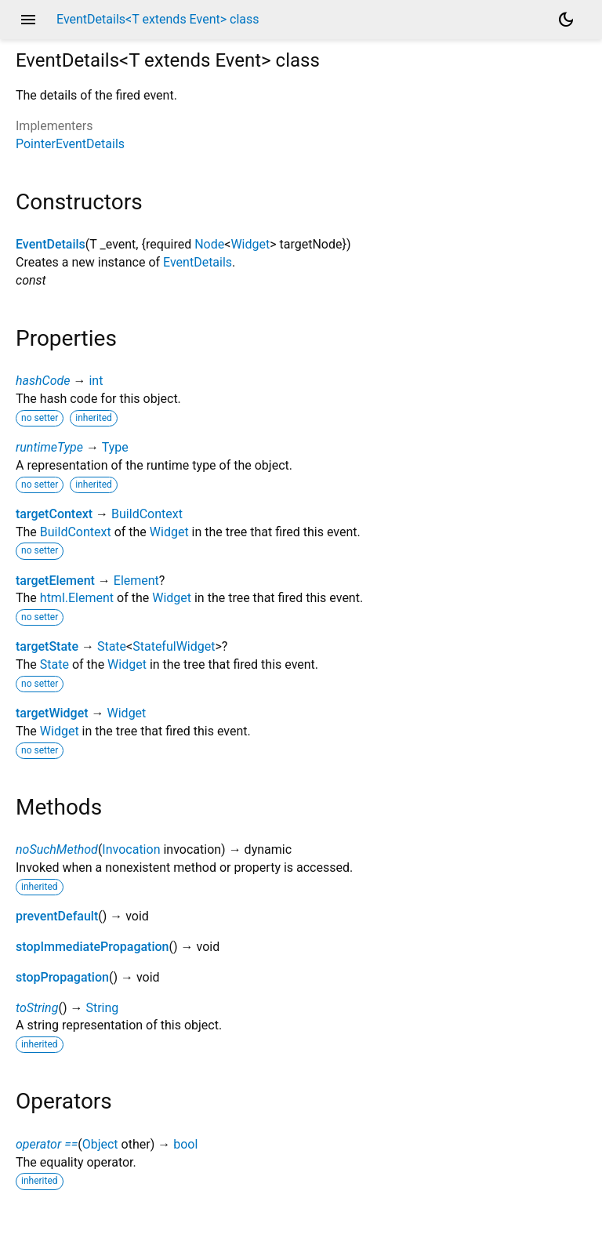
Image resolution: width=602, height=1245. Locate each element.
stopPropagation (62, 977)
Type (115, 447)
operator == (47, 1144)
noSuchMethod (57, 849)
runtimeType (49, 447)
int (96, 380)
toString (37, 1007)
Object (100, 1144)
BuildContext (147, 513)
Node (209, 244)
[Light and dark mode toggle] (565, 19)
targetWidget (52, 713)
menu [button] (28, 19)
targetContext (54, 513)
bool (185, 1144)
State (111, 646)
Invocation (131, 849)
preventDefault (57, 916)
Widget (250, 244)
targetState (47, 646)
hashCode (43, 380)
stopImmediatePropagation (92, 946)
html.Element (77, 597)
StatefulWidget (173, 646)
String (101, 1007)
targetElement (55, 580)
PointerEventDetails (70, 143)
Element (136, 580)
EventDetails (50, 244)
